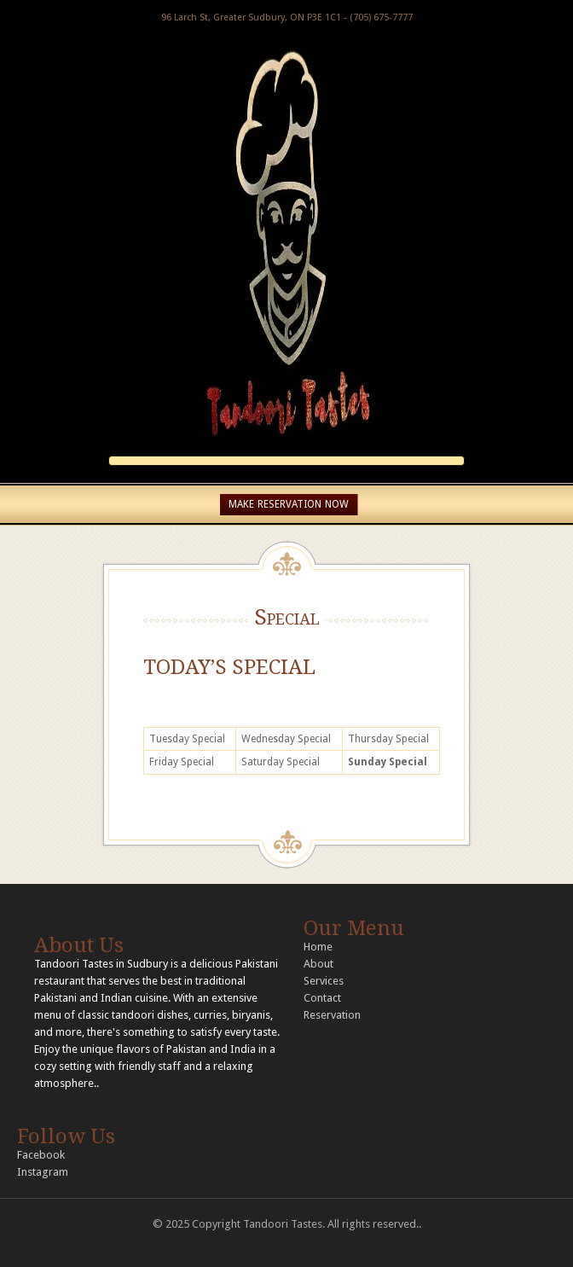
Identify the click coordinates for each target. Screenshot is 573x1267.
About (318, 963)
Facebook (41, 1154)
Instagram (42, 1171)
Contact (322, 997)
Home (318, 946)
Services (324, 980)
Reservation (332, 1014)
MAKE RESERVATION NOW (289, 504)
